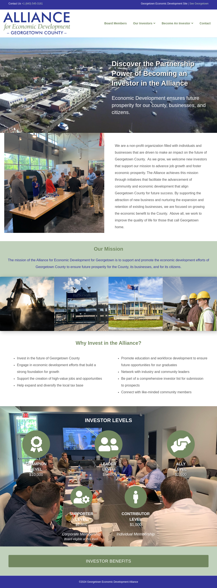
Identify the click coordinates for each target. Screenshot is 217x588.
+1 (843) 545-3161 (32, 3)
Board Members (115, 23)
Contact (205, 23)
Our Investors (142, 23)
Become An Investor (176, 23)
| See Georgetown (198, 3)
